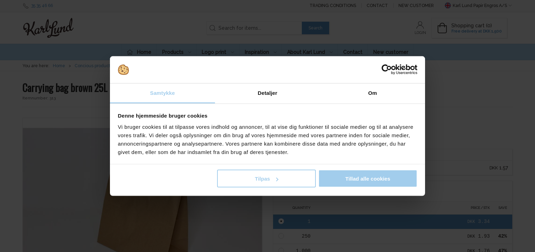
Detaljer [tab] (267, 93)
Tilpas (266, 179)
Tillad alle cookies (367, 179)
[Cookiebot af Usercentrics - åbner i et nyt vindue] (386, 69)
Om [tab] (372, 93)
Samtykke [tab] (162, 93)
